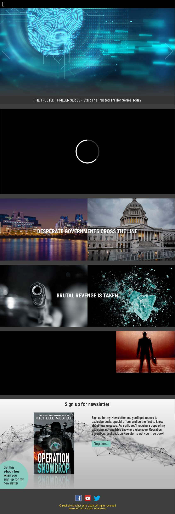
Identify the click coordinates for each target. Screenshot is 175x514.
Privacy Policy (100, 508)
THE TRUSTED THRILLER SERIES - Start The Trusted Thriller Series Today (87, 100)
